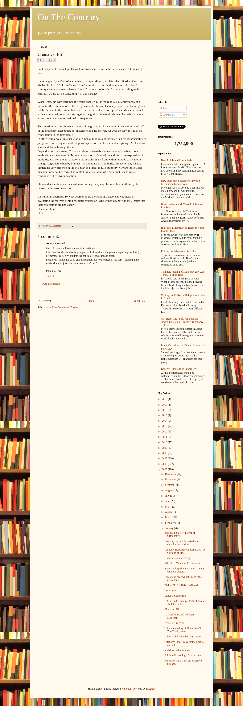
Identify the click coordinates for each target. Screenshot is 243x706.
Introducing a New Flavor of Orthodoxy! (179, 534)
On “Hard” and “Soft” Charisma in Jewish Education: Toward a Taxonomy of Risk (182, 322)
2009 (165, 447)
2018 (165, 399)
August (169, 490)
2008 (165, 453)
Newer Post (45, 301)
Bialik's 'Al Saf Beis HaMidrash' (181, 585)
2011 (165, 437)
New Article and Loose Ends (176, 160)
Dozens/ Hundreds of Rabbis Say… (180, 369)
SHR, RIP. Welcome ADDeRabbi (182, 563)
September (171, 484)
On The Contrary (69, 17)
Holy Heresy (171, 590)
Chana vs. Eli (171, 609)
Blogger (150, 688)
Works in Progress (174, 623)
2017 (165, 404)
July (167, 495)
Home (92, 301)
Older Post (140, 301)
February (170, 522)
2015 (165, 415)
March (169, 517)
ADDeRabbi (55, 225)
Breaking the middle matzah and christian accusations (181, 543)
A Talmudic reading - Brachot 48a (182, 655)
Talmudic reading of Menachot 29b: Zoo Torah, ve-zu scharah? (182, 273)
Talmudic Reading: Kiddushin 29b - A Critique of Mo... (184, 551)
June (168, 501)
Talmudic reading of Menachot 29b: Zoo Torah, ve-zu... (183, 630)
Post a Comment (51, 283)
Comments (167, 114)
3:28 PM (51, 275)
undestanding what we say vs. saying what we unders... (184, 570)
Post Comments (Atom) (65, 307)
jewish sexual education (177, 650)
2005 (165, 469)
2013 (165, 426)
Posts (164, 108)
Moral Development (175, 595)
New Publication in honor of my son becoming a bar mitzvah (180, 182)
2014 (165, 420)
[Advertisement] (92, 292)
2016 (165, 410)
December (171, 474)
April (168, 512)
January (169, 528)
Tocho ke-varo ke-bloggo (177, 558)
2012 (165, 431)
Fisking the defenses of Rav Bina (178, 251)
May (168, 506)
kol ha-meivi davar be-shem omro (182, 636)
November (171, 479)
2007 (165, 458)
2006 (165, 464)
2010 (165, 442)
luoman (127, 688)
